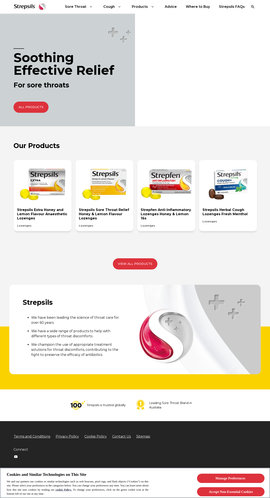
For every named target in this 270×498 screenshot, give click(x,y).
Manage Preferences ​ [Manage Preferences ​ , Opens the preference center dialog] (231, 478)
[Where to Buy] (198, 6)
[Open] (252, 7)
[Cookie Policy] (95, 436)
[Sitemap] (143, 436)
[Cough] (113, 7)
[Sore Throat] (79, 7)
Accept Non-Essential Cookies (231, 491)
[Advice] (171, 6)
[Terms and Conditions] (32, 436)
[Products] (144, 7)
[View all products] (135, 263)
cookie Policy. (63, 489)
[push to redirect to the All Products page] (31, 107)
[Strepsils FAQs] (232, 6)
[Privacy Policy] (67, 436)
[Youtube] (16, 456)
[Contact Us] (121, 436)
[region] (135, 483)
